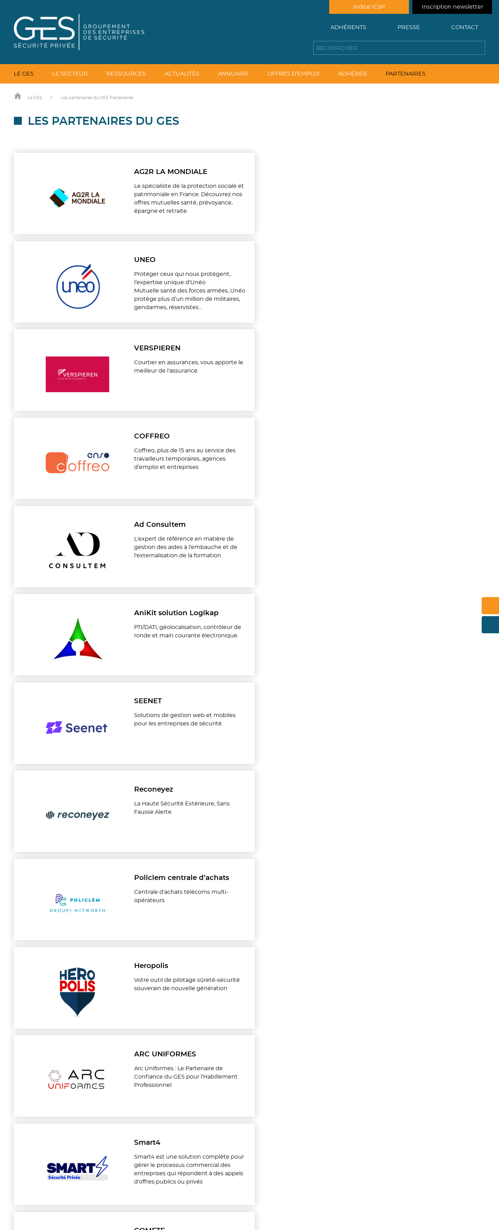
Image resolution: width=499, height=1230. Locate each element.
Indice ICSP (369, 7)
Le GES (24, 74)
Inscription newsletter (452, 7)
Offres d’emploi (293, 74)
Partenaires (406, 74)
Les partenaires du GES (84, 98)
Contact (464, 27)
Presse (408, 27)
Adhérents (348, 27)
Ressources (126, 74)
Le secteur (70, 74)
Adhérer (352, 74)
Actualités (182, 74)
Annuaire (233, 74)
